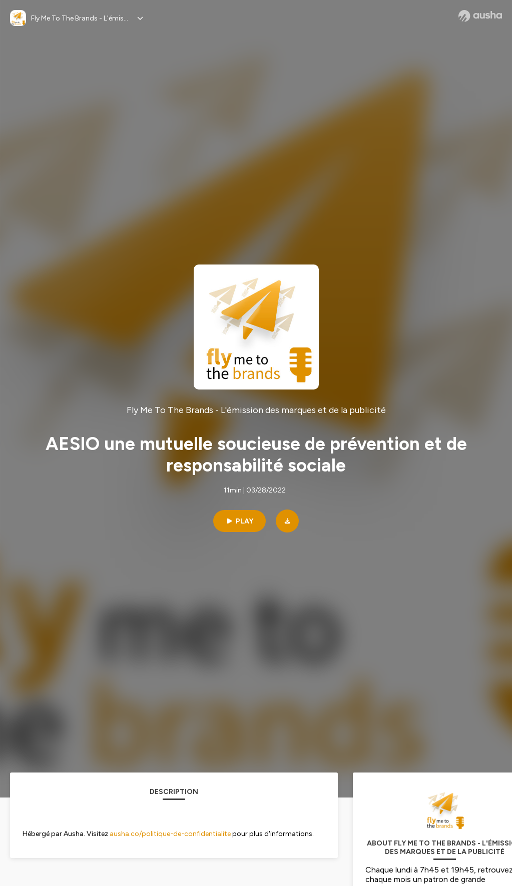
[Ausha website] (480, 16)
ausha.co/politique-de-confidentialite (170, 834)
